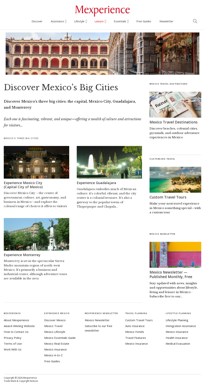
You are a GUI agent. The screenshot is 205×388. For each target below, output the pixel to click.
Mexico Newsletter (97, 320)
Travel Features (135, 337)
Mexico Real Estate (56, 343)
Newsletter (166, 21)
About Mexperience (16, 320)
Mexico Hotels (134, 331)
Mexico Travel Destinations (175, 122)
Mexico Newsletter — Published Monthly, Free (172, 274)
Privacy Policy (12, 337)
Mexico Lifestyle (54, 331)
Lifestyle (79, 21)
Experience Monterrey (22, 255)
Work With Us (12, 349)
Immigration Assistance (181, 326)
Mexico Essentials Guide (60, 337)
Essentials (120, 21)
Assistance (57, 21)
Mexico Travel (53, 326)
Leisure (99, 21)
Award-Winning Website (19, 326)
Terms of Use (13, 343)
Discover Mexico (55, 320)
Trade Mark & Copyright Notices (21, 380)
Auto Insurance (135, 326)
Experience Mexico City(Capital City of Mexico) (23, 184)
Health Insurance (177, 337)
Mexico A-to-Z (53, 355)
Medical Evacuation (178, 343)
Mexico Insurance (55, 349)
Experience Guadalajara (96, 182)
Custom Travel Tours (169, 197)
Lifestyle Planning (177, 320)
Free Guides (143, 21)
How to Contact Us (16, 331)
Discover (37, 21)
